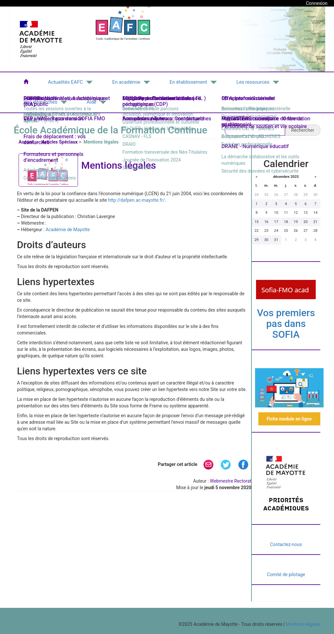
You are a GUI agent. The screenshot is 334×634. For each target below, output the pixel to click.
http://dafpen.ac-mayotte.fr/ (136, 200)
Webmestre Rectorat (230, 481)
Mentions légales (303, 624)
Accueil (27, 142)
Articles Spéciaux (60, 142)
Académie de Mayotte (68, 229)
